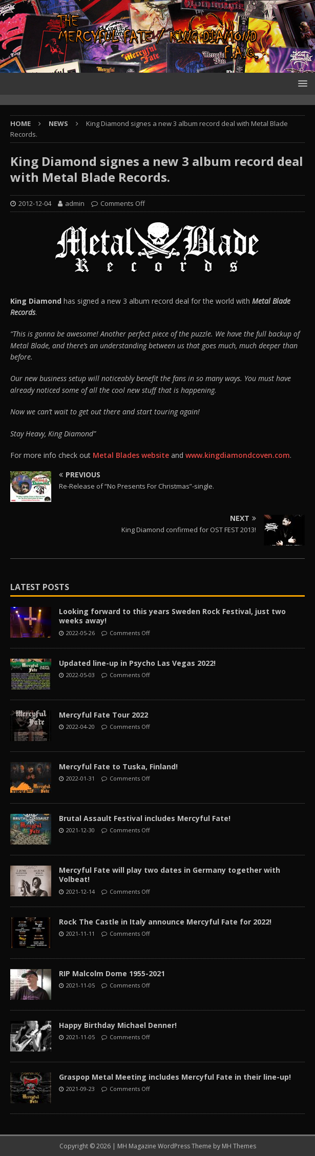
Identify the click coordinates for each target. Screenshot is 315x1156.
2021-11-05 (80, 985)
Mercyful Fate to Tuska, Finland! (118, 766)
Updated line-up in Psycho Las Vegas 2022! (137, 663)
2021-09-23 (80, 1088)
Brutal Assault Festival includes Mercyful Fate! (144, 818)
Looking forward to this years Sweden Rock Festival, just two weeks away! (172, 615)
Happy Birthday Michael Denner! (118, 1025)
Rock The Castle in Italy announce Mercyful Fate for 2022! (165, 922)
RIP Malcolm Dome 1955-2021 (112, 973)
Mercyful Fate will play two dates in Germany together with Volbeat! (169, 874)
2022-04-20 (80, 726)
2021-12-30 (80, 830)
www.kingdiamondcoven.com (237, 455)
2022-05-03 (80, 675)
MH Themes (239, 1146)
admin (75, 203)
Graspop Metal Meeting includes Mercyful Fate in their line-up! (175, 1077)
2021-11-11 (80, 933)
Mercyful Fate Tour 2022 (103, 715)
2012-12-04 (34, 203)
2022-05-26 (80, 633)
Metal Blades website (131, 455)
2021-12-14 (80, 891)
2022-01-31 (80, 778)
